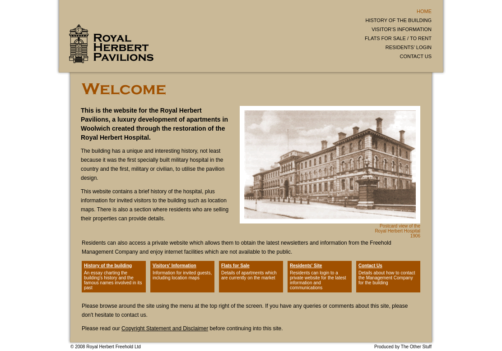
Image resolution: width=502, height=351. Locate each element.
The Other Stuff (416, 346)
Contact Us (370, 265)
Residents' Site (306, 265)
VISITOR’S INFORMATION (402, 29)
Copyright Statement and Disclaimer (164, 328)
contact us (133, 315)
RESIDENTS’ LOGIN (409, 47)
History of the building (108, 265)
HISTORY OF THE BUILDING (399, 20)
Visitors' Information (174, 265)
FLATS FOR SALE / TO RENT (398, 38)
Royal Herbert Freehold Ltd (113, 346)
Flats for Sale (235, 265)
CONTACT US (416, 56)
